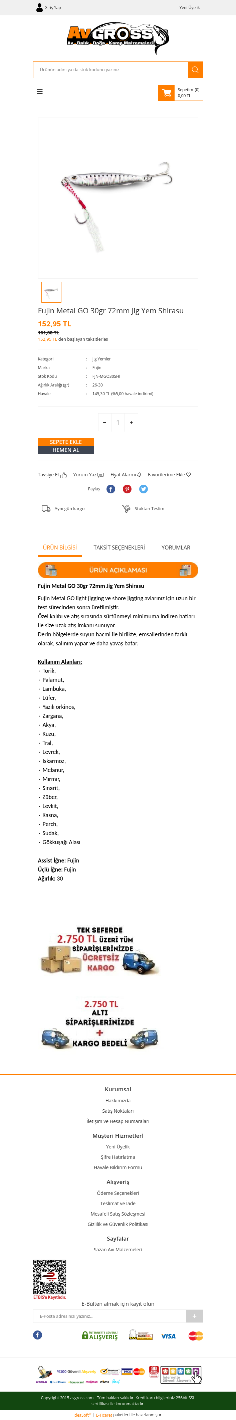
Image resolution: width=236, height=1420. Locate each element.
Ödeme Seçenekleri (118, 1193)
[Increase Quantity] (131, 423)
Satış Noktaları (118, 1111)
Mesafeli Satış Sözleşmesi (117, 1214)
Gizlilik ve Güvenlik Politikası (118, 1224)
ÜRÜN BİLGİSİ (60, 547)
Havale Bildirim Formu (118, 1167)
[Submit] (194, 1316)
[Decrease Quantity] (104, 423)
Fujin (96, 367)
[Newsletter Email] (109, 1316)
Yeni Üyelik (190, 7)
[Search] (110, 70)
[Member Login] (48, 7)
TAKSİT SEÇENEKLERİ (119, 547)
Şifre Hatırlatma (118, 1157)
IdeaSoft (82, 1415)
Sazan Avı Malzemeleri (118, 1249)
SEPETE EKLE (66, 442)
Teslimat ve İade (118, 1203)
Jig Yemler (101, 359)
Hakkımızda (118, 1100)
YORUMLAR (176, 547)
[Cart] (180, 93)
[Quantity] (118, 422)
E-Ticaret (104, 1415)
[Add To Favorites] (169, 474)
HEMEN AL (65, 450)
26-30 (97, 385)
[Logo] (118, 38)
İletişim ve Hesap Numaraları (118, 1121)
